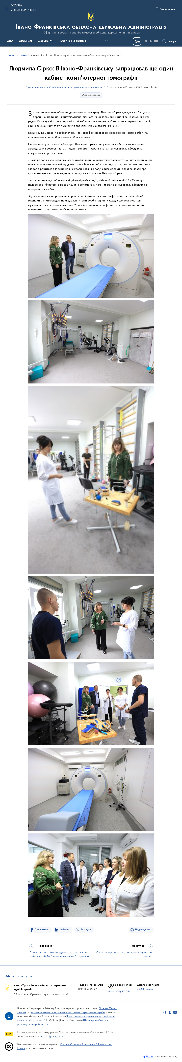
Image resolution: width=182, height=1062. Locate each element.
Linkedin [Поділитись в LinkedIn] (64, 929)
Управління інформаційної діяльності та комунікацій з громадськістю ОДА (67, 87)
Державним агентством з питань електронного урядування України (67, 1012)
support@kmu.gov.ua (51, 1036)
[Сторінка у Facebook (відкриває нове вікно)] (151, 41)
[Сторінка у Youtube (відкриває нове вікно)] (156, 41)
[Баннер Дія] (137, 41)
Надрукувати (143, 929)
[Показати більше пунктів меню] (106, 40)
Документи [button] (45, 41)
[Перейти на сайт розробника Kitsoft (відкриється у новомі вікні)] (148, 1056)
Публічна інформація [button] (72, 41)
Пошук (171, 41)
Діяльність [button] (25, 41)
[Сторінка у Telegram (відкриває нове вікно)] (146, 41)
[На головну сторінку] (91, 23)
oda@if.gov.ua (145, 989)
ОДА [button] (10, 41)
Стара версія (167, 9)
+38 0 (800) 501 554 (119, 991)
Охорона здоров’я (91, 95)
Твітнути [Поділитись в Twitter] (86, 929)
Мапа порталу (16, 976)
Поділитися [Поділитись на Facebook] (41, 929)
